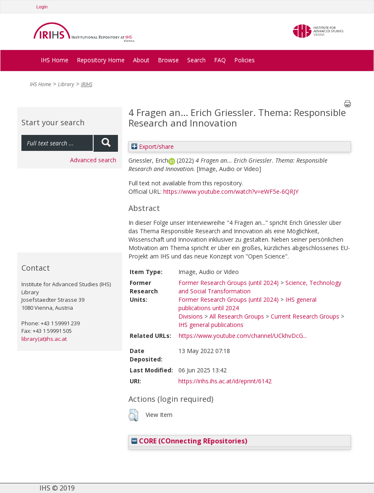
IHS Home (54, 60)
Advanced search (93, 160)
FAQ (220, 60)
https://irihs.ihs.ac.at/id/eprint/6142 (225, 381)
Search (196, 60)
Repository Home (101, 60)
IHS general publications (210, 325)
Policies (244, 60)
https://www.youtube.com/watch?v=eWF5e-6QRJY (230, 191)
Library (66, 84)
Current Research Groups (305, 316)
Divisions (190, 316)
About (141, 60)
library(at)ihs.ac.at (44, 339)
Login (42, 6)
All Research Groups (236, 316)
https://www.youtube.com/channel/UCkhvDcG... (243, 336)
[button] (133, 415)
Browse (168, 60)
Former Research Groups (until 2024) (228, 283)
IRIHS (86, 84)
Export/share (152, 146)
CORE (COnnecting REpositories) (189, 441)
